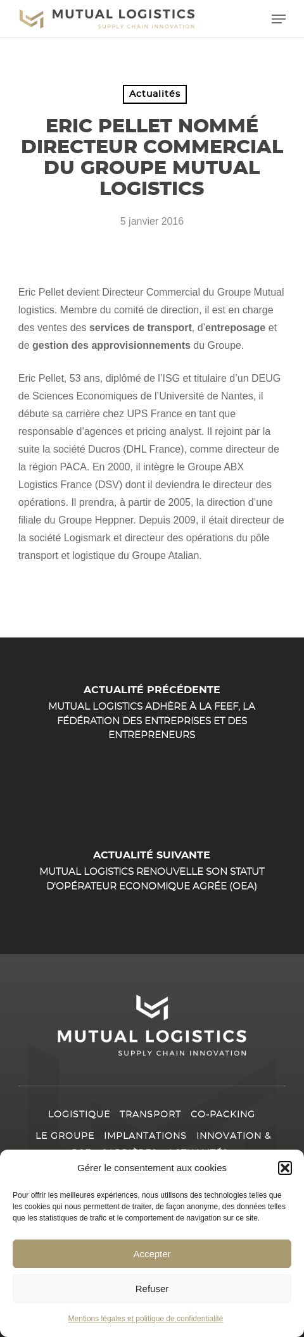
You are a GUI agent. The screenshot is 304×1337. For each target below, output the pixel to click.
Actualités (154, 94)
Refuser (152, 1288)
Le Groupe (64, 1136)
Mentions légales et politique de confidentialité (146, 1319)
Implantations (145, 1136)
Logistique (79, 1114)
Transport (150, 1114)
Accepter (151, 1253)
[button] (285, 1168)
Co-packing (223, 1114)
